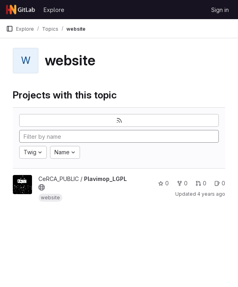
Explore (54, 9)
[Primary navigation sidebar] (9, 28)
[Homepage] (20, 9)
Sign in (220, 9)
